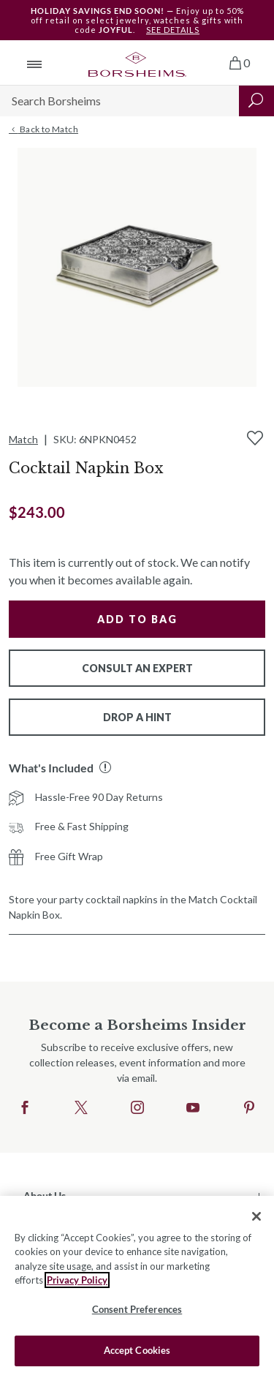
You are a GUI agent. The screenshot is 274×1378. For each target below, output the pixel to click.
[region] (137, 1287)
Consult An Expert (137, 668)
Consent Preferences (137, 1309)
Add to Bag (137, 619)
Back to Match (43, 129)
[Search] (119, 101)
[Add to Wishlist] (255, 438)
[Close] (256, 1216)
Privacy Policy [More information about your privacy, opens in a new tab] (77, 1280)
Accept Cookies (137, 1350)
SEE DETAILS (172, 29)
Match (23, 439)
